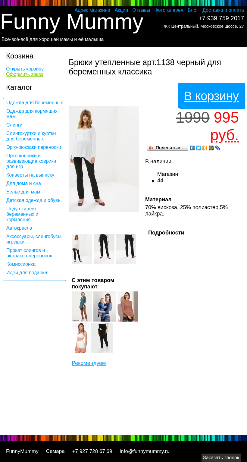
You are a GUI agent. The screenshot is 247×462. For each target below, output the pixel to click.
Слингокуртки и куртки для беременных (31, 136)
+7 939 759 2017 (221, 18)
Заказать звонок (221, 457)
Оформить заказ (24, 74)
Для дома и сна (23, 183)
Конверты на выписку (30, 175)
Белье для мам (23, 191)
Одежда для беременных (34, 102)
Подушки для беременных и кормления (22, 214)
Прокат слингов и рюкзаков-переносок (29, 253)
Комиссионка (21, 264)
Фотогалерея (169, 10)
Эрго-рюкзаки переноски (33, 147)
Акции (121, 10)
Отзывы (141, 10)
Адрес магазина (92, 10)
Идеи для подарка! (27, 272)
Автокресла (19, 228)
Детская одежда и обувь (33, 200)
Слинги (14, 124)
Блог (193, 10)
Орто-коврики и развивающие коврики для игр (31, 161)
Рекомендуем (89, 363)
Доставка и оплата (223, 10)
